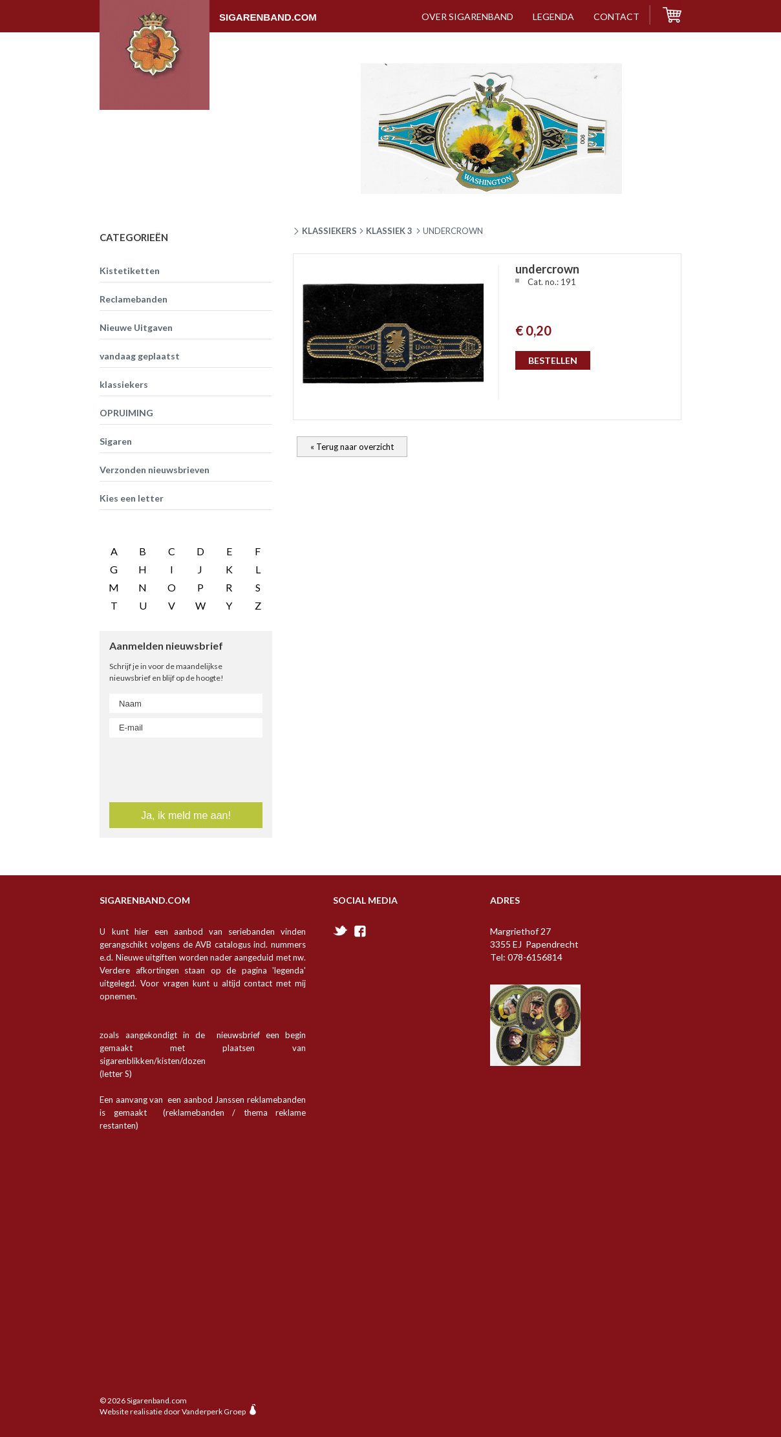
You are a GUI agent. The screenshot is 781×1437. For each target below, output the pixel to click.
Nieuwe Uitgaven (136, 327)
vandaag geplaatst (140, 355)
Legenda (553, 16)
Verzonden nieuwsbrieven (154, 469)
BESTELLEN (552, 360)
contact (616, 16)
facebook (360, 931)
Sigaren (116, 441)
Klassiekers (329, 231)
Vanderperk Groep (214, 1411)
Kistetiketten (130, 270)
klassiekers (124, 384)
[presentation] (186, 767)
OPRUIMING (126, 412)
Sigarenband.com (208, 11)
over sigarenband (467, 16)
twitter (340, 930)
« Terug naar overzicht (352, 447)
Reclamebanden (133, 298)
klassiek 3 (389, 231)
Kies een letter (132, 498)
